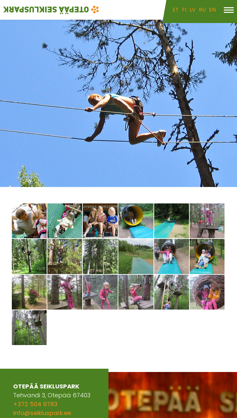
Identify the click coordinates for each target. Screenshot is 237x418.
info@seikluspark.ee (42, 413)
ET (176, 9)
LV (193, 9)
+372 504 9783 (35, 404)
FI (184, 9)
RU (202, 9)
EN (212, 9)
